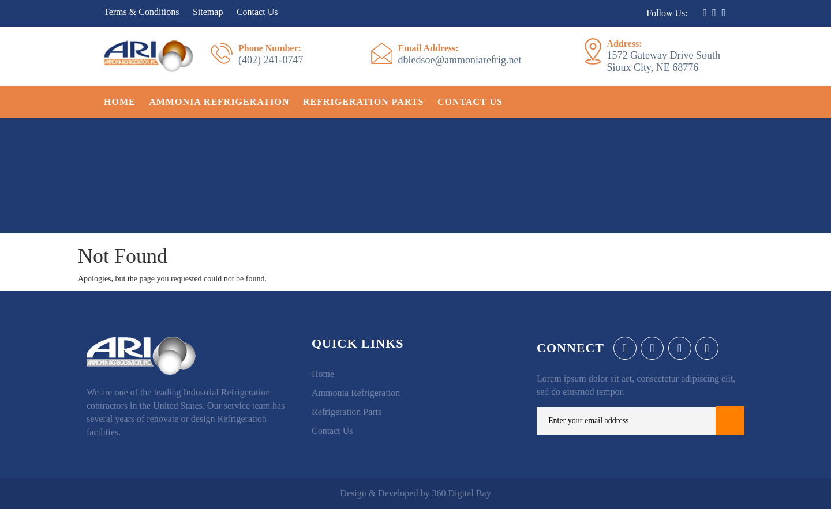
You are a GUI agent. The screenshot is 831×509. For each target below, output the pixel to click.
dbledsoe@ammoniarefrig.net (460, 54)
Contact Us (257, 12)
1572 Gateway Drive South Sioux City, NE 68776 (663, 55)
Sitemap (208, 12)
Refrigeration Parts (363, 102)
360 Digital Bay (461, 493)
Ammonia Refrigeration (219, 102)
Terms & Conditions (141, 12)
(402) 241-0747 (270, 54)
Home (120, 102)
